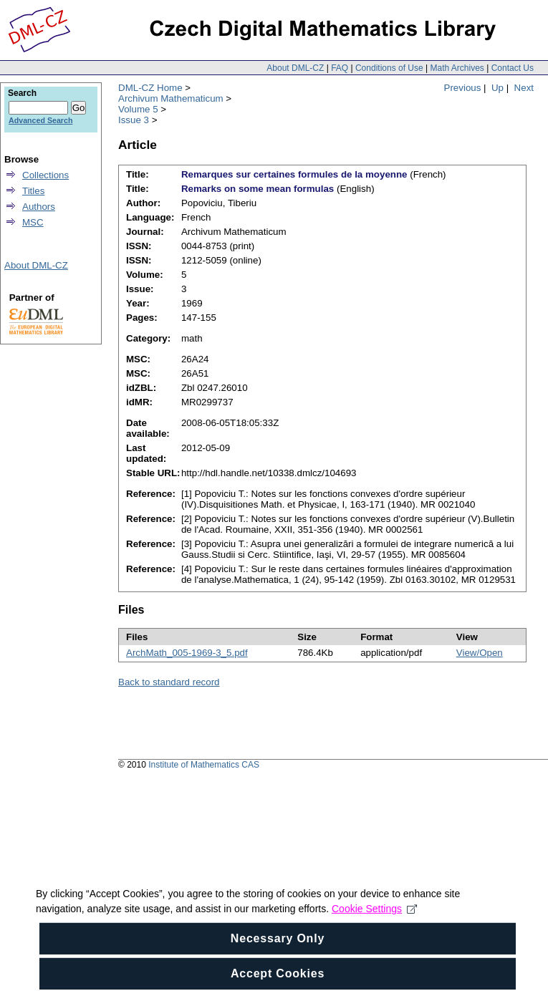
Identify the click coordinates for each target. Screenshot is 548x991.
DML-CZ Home (150, 87)
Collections (45, 175)
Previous (462, 87)
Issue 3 (133, 120)
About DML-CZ (295, 68)
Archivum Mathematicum (170, 98)
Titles (33, 190)
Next (524, 87)
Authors (38, 206)
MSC (33, 222)
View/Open (479, 652)
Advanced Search (40, 120)
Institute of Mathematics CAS (203, 765)
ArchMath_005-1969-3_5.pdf (187, 652)
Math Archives (457, 68)
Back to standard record (169, 682)
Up (497, 87)
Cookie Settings (374, 919)
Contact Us (512, 68)
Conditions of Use (389, 68)
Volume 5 (138, 109)
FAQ (339, 68)
